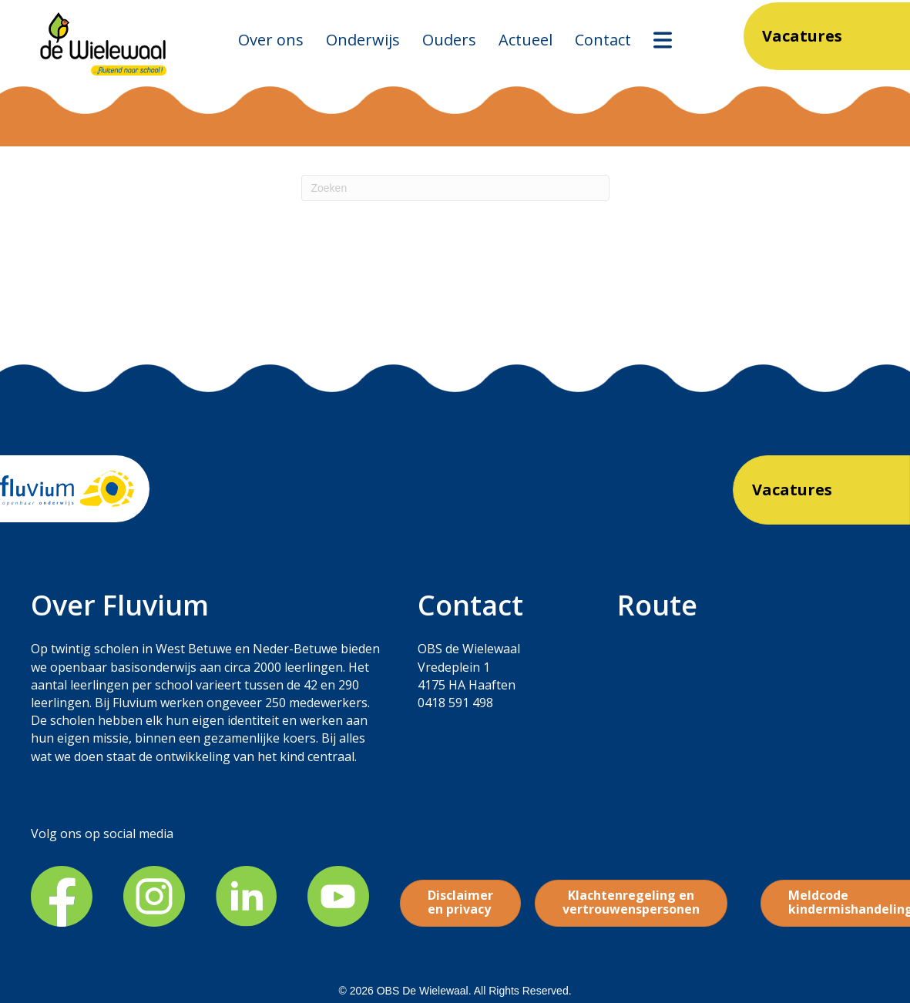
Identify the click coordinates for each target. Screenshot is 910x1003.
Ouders (449, 39)
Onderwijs (363, 39)
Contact (603, 39)
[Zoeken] (455, 188)
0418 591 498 (455, 702)
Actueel (525, 39)
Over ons (271, 39)
